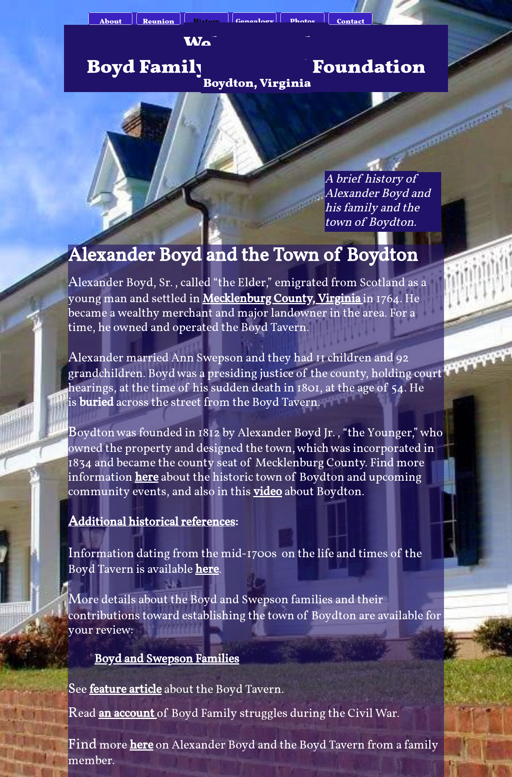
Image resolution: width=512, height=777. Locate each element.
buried (96, 402)
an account (127, 713)
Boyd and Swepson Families (166, 659)
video (267, 492)
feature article (125, 689)
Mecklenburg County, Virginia (282, 299)
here (146, 477)
